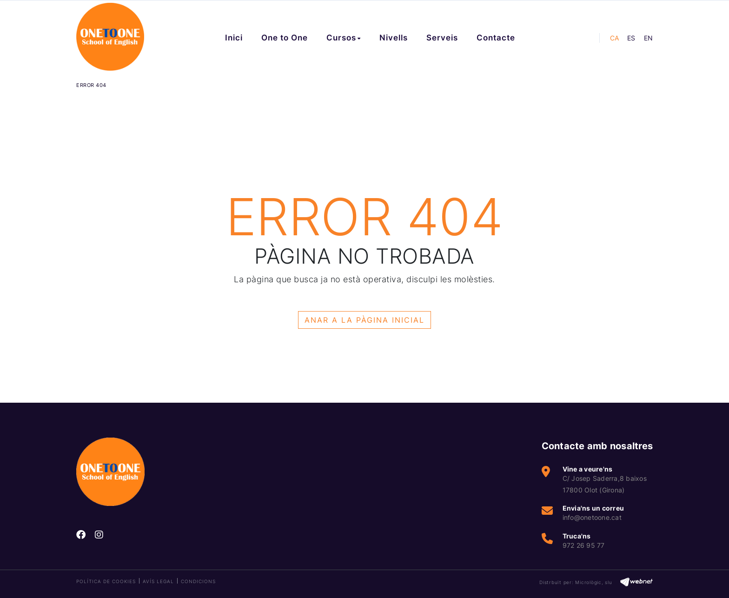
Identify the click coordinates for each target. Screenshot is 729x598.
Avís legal (158, 581)
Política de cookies (106, 581)
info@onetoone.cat (592, 517)
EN (648, 38)
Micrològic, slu (593, 582)
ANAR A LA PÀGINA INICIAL (364, 320)
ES (631, 38)
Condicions (198, 581)
